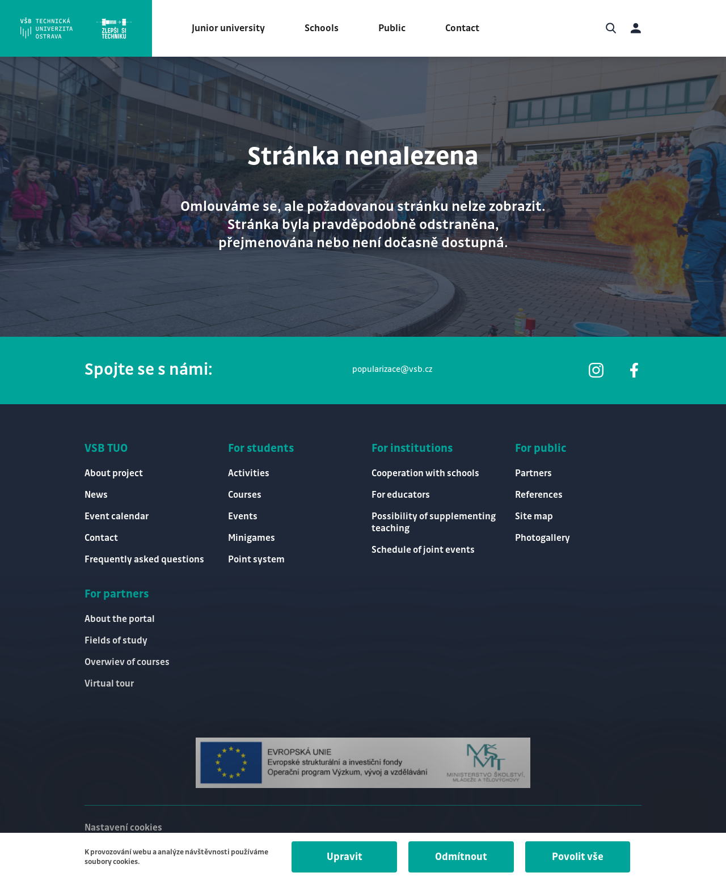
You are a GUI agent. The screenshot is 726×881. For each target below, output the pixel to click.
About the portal (120, 619)
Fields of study (116, 641)
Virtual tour (109, 684)
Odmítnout (461, 857)
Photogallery (542, 538)
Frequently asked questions (144, 560)
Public (392, 28)
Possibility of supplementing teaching (434, 522)
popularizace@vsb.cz (392, 369)
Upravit (344, 857)
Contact (462, 28)
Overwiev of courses (127, 662)
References (539, 495)
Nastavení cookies (123, 828)
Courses (244, 495)
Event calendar (117, 517)
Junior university (228, 28)
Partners (533, 473)
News (96, 495)
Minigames (251, 538)
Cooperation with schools (425, 473)
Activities (248, 473)
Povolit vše (577, 857)
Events (243, 517)
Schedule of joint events (423, 550)
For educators (401, 495)
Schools (322, 28)
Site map (534, 517)
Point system (256, 560)
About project (114, 473)
